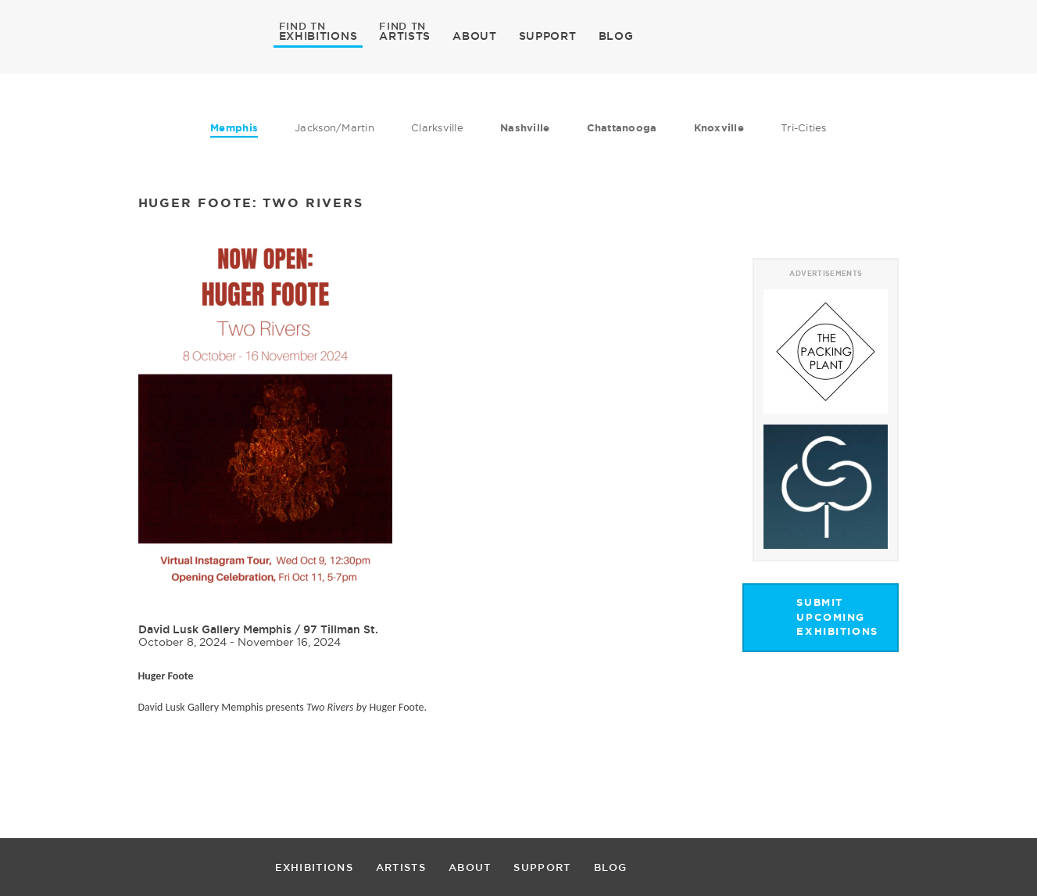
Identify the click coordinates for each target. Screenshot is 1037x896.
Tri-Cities (804, 127)
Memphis (234, 128)
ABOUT (474, 36)
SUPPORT (548, 36)
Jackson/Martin (334, 127)
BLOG (616, 36)
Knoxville (719, 128)
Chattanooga (622, 128)
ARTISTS (405, 35)
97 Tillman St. (340, 629)
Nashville (524, 128)
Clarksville (437, 127)
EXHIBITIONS (318, 35)
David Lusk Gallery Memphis (214, 629)
